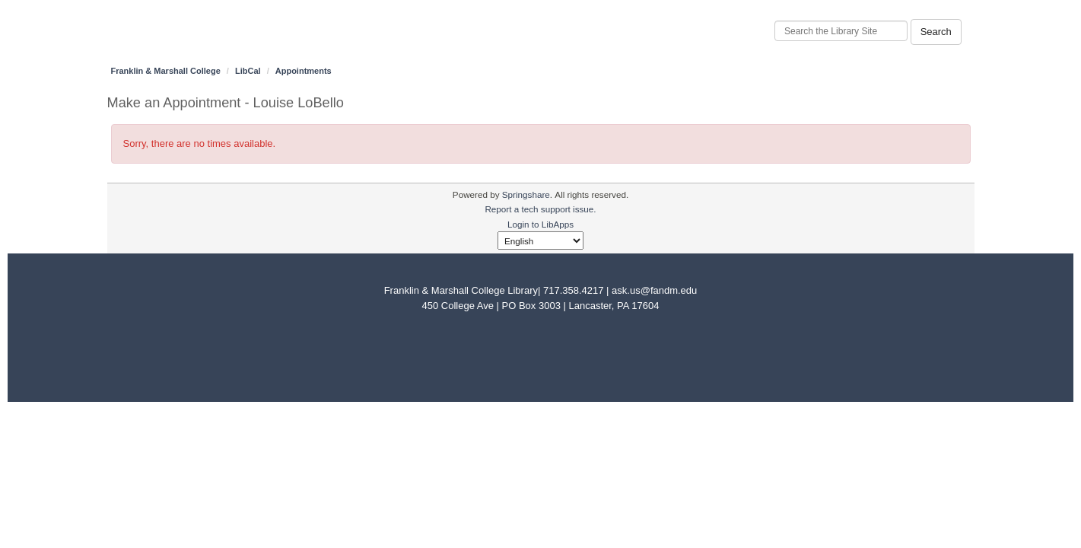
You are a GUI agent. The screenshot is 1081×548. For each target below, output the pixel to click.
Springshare (526, 194)
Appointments (303, 70)
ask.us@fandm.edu (654, 290)
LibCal (248, 70)
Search (936, 31)
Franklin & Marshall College (166, 70)
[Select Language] (540, 240)
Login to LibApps (540, 224)
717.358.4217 (573, 290)
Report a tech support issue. (540, 209)
